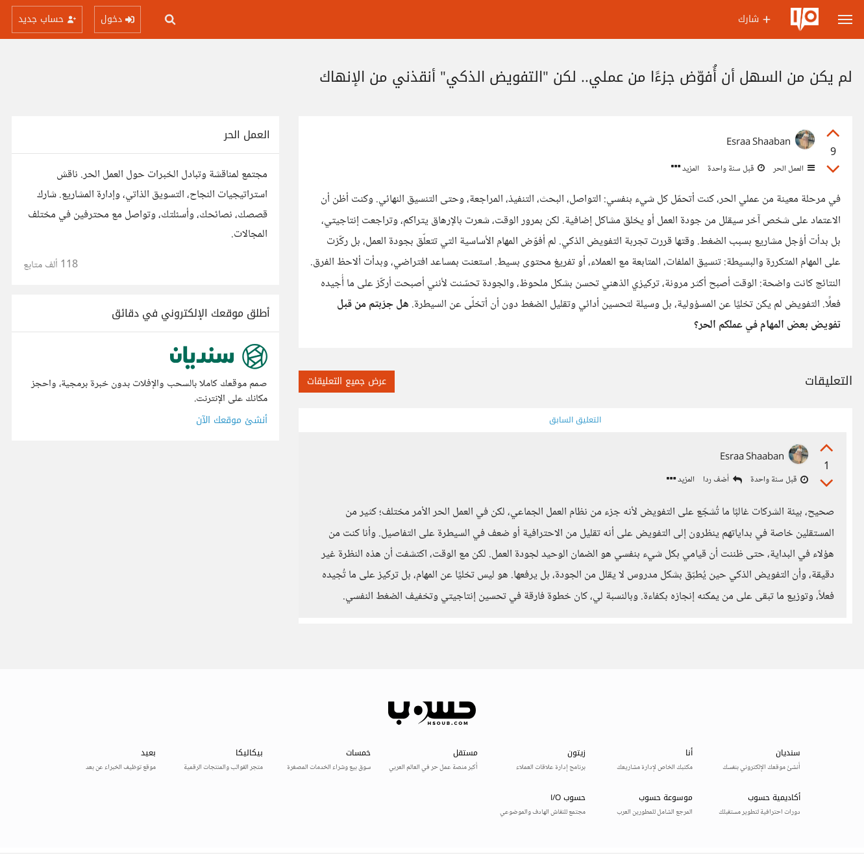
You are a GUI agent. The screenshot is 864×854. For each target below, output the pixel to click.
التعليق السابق (575, 420)
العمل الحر (793, 169)
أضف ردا (722, 480)
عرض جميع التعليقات (346, 381)
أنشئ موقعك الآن (231, 420)
